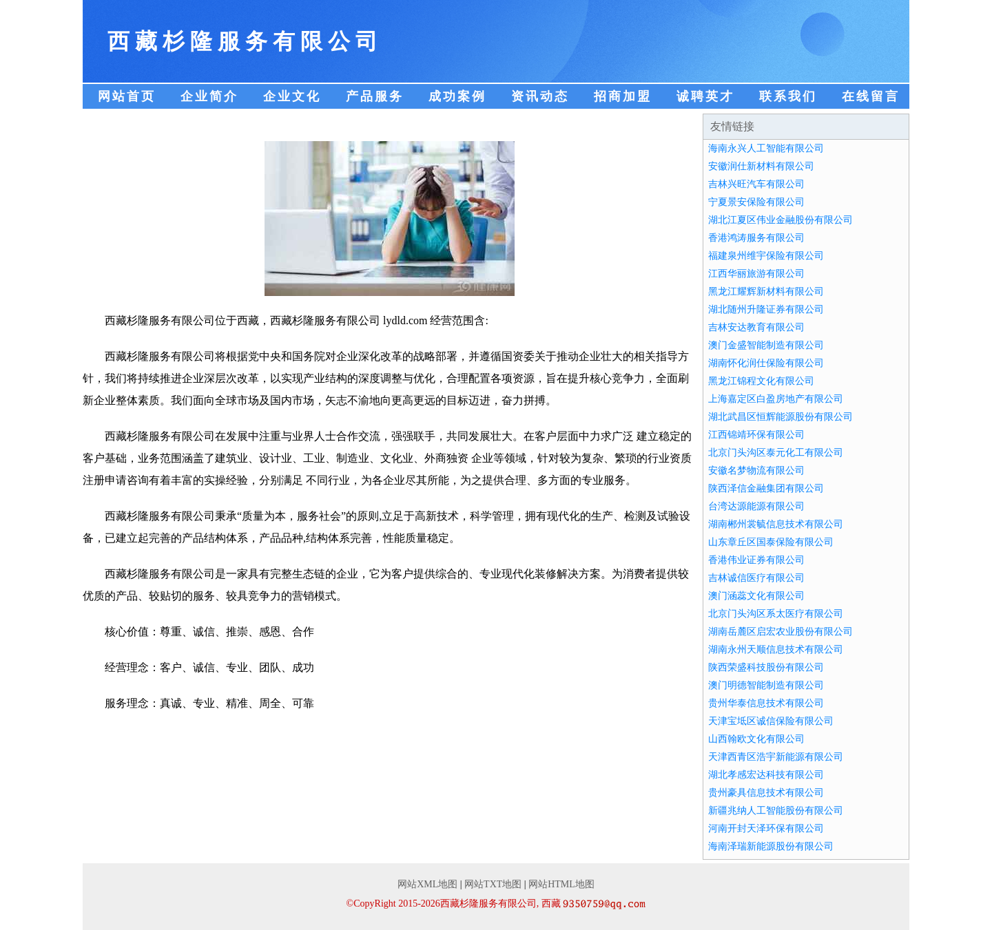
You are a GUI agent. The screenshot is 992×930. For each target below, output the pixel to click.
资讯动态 (540, 96)
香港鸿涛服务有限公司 (756, 238)
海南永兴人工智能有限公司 (766, 148)
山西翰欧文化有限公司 (756, 739)
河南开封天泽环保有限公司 (766, 828)
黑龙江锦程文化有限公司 (761, 381)
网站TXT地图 (492, 884)
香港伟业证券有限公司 (756, 560)
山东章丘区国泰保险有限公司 (771, 542)
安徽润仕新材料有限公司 (761, 166)
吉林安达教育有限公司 (756, 327)
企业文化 (292, 96)
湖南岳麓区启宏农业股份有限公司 (780, 631)
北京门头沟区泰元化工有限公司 (775, 452)
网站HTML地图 (561, 884)
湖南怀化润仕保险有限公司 (766, 363)
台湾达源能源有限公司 (756, 506)
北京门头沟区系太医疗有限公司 (775, 614)
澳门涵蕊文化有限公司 (756, 596)
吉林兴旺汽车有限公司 (756, 184)
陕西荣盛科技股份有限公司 (766, 667)
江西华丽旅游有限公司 (756, 273)
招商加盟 (623, 96)
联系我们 (788, 96)
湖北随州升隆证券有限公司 (766, 309)
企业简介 (209, 96)
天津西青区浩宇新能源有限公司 (775, 757)
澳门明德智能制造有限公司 (766, 685)
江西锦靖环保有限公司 (756, 435)
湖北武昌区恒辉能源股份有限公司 (780, 417)
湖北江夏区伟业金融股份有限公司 (780, 220)
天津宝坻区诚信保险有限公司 (771, 721)
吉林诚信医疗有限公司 (756, 578)
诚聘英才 (705, 96)
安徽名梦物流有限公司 (756, 470)
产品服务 (375, 96)
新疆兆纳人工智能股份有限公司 (775, 810)
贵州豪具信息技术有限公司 (766, 793)
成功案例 (457, 96)
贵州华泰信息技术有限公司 (766, 703)
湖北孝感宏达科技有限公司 (766, 775)
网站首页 (127, 96)
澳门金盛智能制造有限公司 (766, 345)
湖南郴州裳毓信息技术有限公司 (775, 524)
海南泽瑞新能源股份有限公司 (771, 846)
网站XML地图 (427, 884)
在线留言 (871, 96)
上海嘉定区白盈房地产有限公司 (775, 399)
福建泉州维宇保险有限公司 (766, 256)
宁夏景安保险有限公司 (756, 202)
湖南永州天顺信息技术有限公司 (775, 649)
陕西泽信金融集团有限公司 (766, 488)
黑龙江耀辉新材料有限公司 (766, 291)
